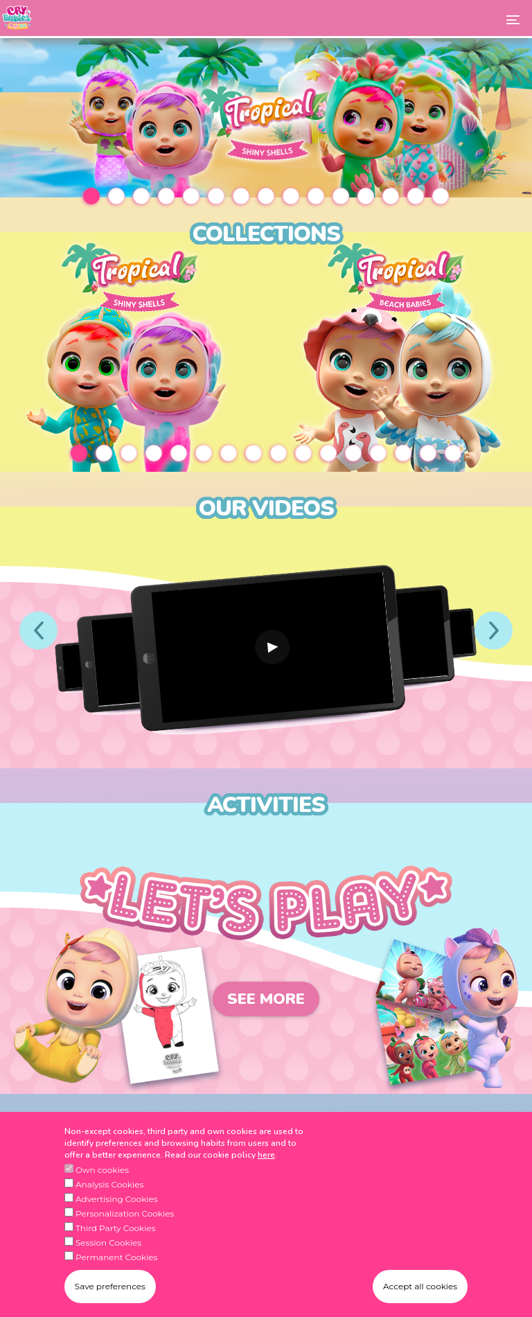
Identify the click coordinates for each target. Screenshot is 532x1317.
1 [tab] (91, 196)
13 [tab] (390, 196)
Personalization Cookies (125, 1213)
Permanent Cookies (117, 1257)
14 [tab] (415, 196)
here (266, 1154)
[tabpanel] (266, 117)
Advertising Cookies (117, 1199)
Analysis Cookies (109, 1184)
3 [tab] (141, 196)
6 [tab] (216, 196)
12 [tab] (365, 196)
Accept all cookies (420, 1286)
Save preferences (110, 1286)
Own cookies (102, 1170)
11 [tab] (340, 196)
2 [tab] (116, 196)
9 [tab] (290, 196)
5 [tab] (191, 196)
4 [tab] (166, 196)
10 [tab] (315, 196)
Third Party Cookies (116, 1228)
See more (266, 999)
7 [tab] (241, 196)
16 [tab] (453, 453)
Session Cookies (108, 1242)
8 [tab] (266, 196)
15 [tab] (440, 196)
